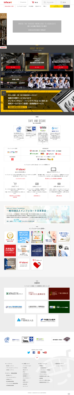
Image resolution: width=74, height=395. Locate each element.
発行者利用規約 (43, 372)
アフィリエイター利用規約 (45, 369)
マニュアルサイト (26, 378)
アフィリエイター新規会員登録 (12, 383)
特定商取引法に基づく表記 (44, 376)
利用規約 (41, 365)
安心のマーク (38, 6)
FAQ (44, 6)
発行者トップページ (10, 369)
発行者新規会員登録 (10, 385)
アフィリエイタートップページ (12, 367)
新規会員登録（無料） (9, 6)
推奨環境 (41, 378)
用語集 (24, 380)
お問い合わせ (66, 6)
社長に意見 (25, 384)
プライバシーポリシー (44, 374)
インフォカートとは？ (22, 6)
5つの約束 (31, 6)
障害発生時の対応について (44, 382)
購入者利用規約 (43, 367)
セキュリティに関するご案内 (45, 380)
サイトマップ (25, 386)
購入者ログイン (9, 375)
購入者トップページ (10, 365)
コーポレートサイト (59, 365)
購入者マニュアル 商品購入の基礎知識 (53, 178)
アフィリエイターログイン (11, 377)
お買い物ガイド (37, 195)
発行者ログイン (9, 379)
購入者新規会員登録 (10, 381)
